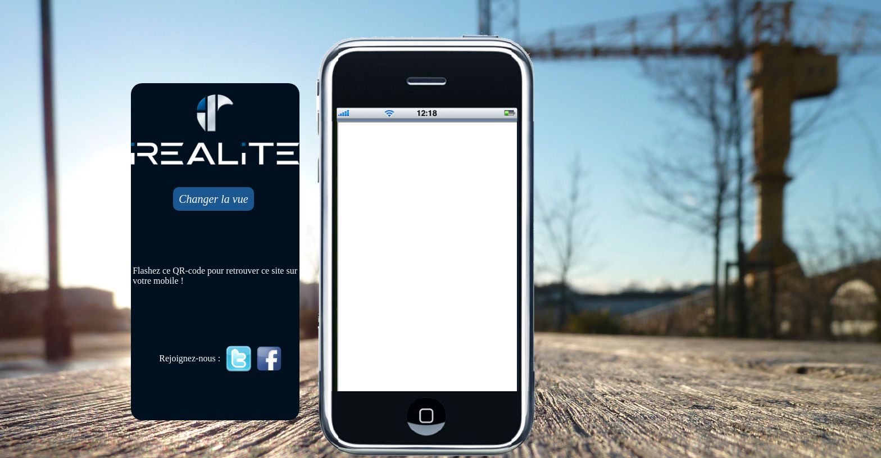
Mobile (428, 257)
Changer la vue (213, 199)
